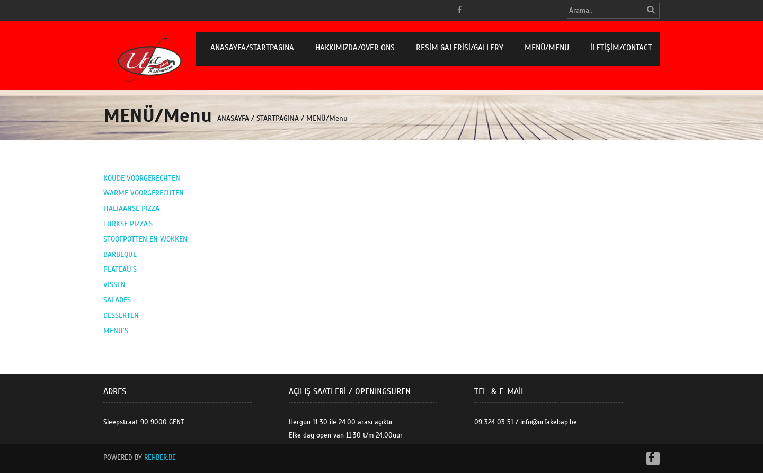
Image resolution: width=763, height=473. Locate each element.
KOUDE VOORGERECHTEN (141, 178)
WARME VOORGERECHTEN (143, 193)
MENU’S (115, 330)
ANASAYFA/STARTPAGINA (252, 47)
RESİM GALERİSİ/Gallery (459, 47)
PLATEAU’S (120, 269)
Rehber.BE (160, 457)
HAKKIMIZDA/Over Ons (355, 47)
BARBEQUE (120, 254)
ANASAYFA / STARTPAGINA (258, 118)
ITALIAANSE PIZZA (131, 208)
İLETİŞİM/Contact (621, 47)
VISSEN (114, 284)
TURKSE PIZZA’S (128, 223)
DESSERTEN (121, 315)
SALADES (117, 300)
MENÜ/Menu (547, 47)
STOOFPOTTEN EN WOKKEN (145, 239)
